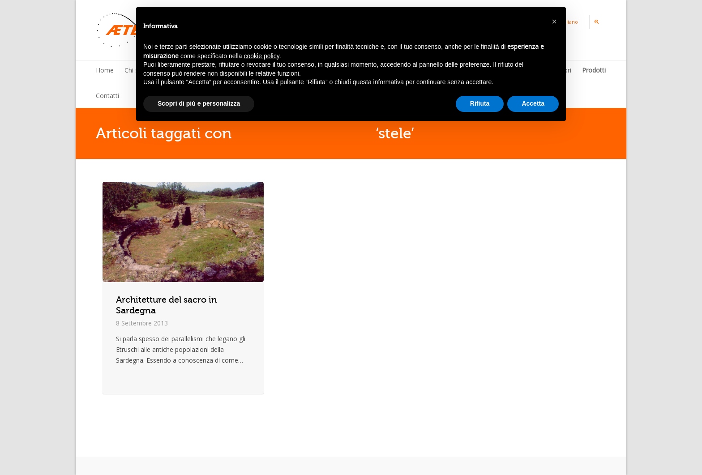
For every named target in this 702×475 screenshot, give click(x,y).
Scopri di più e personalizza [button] (199, 103)
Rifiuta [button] (480, 103)
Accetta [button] (533, 103)
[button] (554, 21)
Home (105, 70)
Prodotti (594, 70)
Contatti (107, 95)
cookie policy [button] (261, 56)
